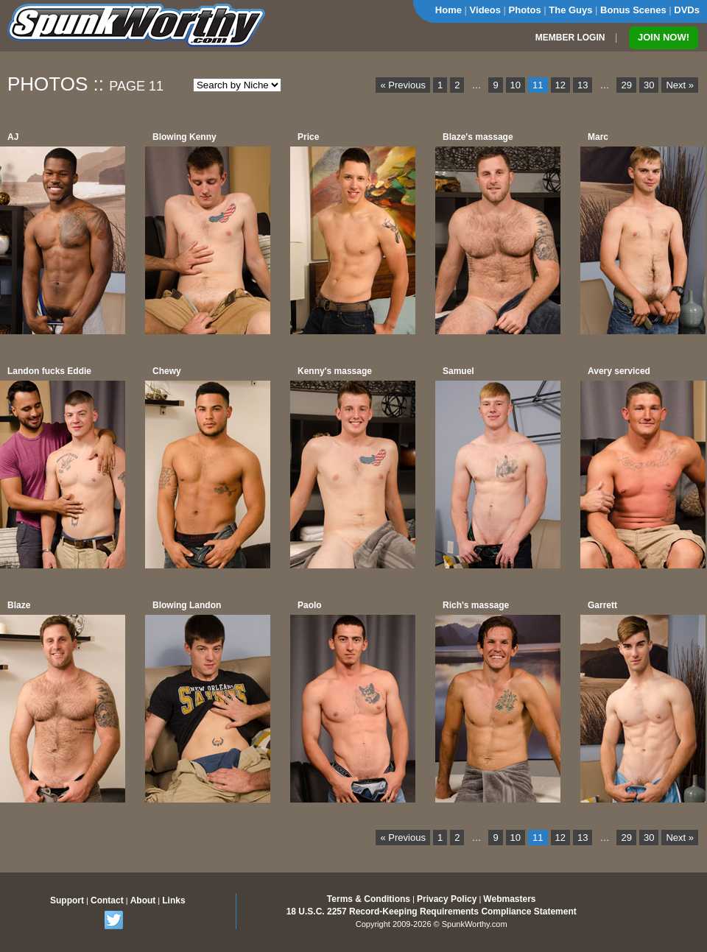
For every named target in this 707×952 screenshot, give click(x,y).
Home (448, 9)
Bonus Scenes (633, 9)
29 (626, 85)
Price (308, 137)
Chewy (166, 371)
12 (560, 85)
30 (649, 85)
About (143, 900)
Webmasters (509, 899)
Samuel (458, 371)
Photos (525, 9)
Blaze (18, 605)
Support (67, 900)
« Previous (402, 85)
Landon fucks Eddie (49, 371)
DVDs (687, 9)
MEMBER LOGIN (570, 37)
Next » (680, 85)
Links (173, 900)
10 (515, 85)
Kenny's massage (335, 371)
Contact (107, 900)
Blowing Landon (186, 605)
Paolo (310, 605)
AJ (12, 137)
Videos (485, 9)
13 (582, 85)
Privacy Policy (446, 899)
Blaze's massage (478, 137)
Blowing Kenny (184, 137)
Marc (598, 137)
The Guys (570, 9)
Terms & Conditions (368, 899)
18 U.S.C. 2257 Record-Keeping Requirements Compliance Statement (431, 911)
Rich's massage (476, 605)
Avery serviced (619, 371)
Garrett (602, 605)
